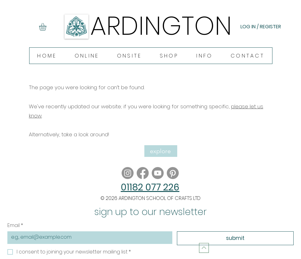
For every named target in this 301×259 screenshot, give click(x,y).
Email (15, 225)
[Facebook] (143, 173)
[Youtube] (158, 173)
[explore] (160, 151)
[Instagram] (128, 173)
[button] (47, 26)
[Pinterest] (173, 173)
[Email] (88, 237)
